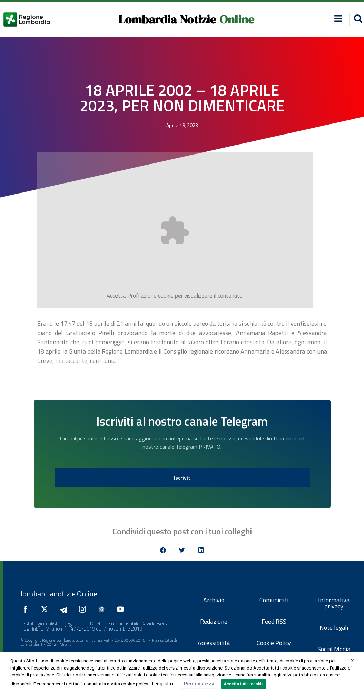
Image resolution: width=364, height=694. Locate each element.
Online (236, 19)
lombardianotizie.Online (59, 593)
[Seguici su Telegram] (65, 609)
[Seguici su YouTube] (122, 609)
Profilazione (142, 295)
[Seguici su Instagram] (84, 609)
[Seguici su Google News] (103, 609)
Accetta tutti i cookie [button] (244, 684)
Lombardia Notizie (167, 19)
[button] (338, 18)
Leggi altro (163, 683)
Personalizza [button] (199, 683)
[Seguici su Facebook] (27, 609)
